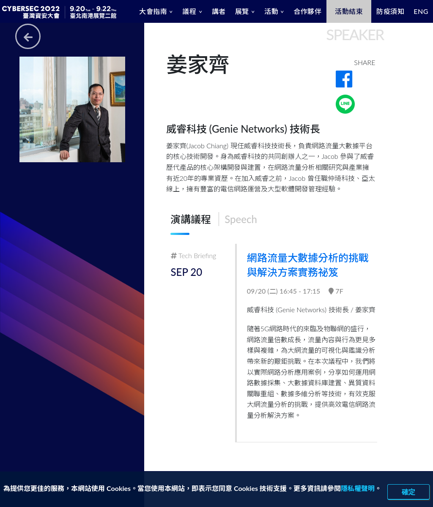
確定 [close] (408, 491)
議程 (189, 11)
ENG (421, 11)
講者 (219, 11)
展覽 (242, 11)
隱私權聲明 (358, 488)
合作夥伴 (307, 11)
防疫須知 (390, 11)
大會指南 (153, 11)
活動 (271, 11)
